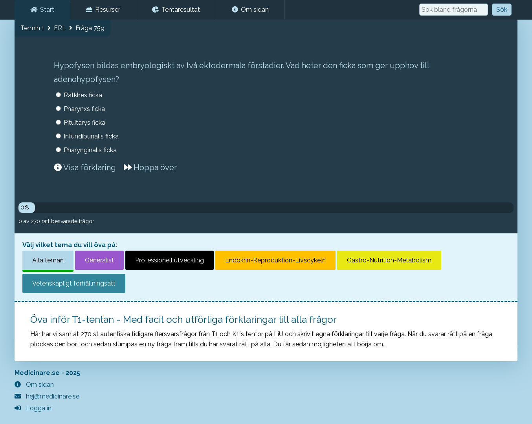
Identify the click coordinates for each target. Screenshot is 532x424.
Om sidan (250, 9)
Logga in (33, 408)
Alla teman (48, 260)
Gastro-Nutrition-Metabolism (389, 260)
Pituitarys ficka (84, 122)
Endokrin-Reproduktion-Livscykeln (275, 260)
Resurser (103, 9)
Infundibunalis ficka (91, 136)
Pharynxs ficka (84, 109)
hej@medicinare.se (47, 396)
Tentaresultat (176, 9)
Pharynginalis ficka (90, 150)
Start (42, 9)
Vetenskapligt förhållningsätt (74, 283)
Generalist (99, 260)
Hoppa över (150, 167)
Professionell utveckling (169, 260)
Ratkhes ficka (83, 95)
